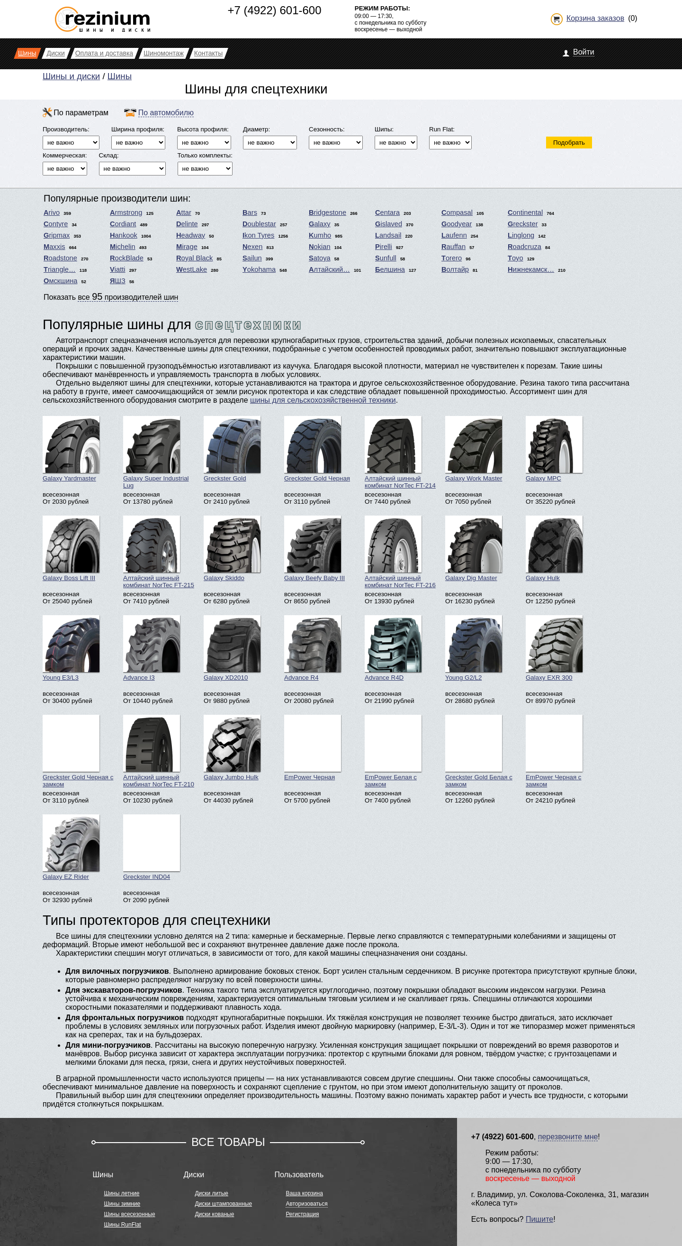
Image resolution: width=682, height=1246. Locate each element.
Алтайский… (329, 269)
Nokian (320, 246)
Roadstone (60, 258)
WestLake (191, 269)
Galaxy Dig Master (473, 548)
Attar (183, 212)
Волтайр (455, 269)
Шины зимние (122, 1203)
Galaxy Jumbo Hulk (232, 748)
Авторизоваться (306, 1203)
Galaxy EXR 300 (554, 648)
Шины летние (121, 1193)
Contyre (56, 224)
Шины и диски (71, 76)
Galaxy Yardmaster (71, 449)
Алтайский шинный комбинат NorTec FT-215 (158, 552)
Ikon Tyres (258, 235)
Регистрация (302, 1214)
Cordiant (123, 224)
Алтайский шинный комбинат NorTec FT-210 (158, 751)
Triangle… (60, 269)
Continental (525, 212)
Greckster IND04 (151, 847)
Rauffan (453, 246)
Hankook (123, 235)
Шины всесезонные (129, 1214)
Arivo (52, 212)
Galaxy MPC (554, 449)
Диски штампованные (223, 1203)
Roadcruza (524, 246)
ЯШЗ (118, 281)
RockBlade (127, 258)
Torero (451, 258)
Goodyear (456, 224)
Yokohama (259, 269)
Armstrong (126, 212)
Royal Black (194, 258)
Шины (120, 76)
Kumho (320, 235)
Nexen (252, 246)
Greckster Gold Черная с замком (78, 751)
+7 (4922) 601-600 (274, 10)
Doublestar (259, 224)
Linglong (521, 235)
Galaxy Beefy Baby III (314, 548)
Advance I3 (151, 648)
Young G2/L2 (473, 648)
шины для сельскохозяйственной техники (323, 400)
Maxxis (54, 246)
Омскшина (60, 281)
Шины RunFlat (122, 1224)
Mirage (186, 246)
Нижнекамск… (531, 269)
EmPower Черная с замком (554, 751)
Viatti (118, 269)
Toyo (515, 258)
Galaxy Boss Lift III (71, 548)
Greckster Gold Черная (317, 449)
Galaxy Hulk (554, 548)
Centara (387, 212)
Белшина (390, 269)
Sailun (252, 258)
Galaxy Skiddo (232, 548)
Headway (190, 235)
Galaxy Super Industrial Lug (156, 452)
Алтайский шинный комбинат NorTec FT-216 (400, 552)
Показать (111, 296)
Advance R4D (393, 648)
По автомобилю (166, 113)
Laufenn (454, 235)
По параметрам (81, 113)
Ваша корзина (304, 1193)
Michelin (122, 246)
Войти (583, 52)
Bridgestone (327, 212)
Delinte (187, 224)
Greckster (523, 224)
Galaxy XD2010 (232, 648)
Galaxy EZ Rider (71, 847)
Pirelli (383, 246)
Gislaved (388, 224)
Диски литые (211, 1193)
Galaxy (320, 224)
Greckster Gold (232, 449)
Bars (249, 212)
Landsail (388, 235)
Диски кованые (214, 1214)
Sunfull (385, 258)
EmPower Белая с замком (393, 751)
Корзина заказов (595, 18)
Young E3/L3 (71, 648)
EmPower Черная (312, 748)
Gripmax (57, 235)
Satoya (320, 258)
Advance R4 (312, 648)
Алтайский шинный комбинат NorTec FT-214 (400, 452)
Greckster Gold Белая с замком (478, 751)
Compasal (457, 212)
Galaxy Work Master (473, 449)
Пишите (539, 1219)
